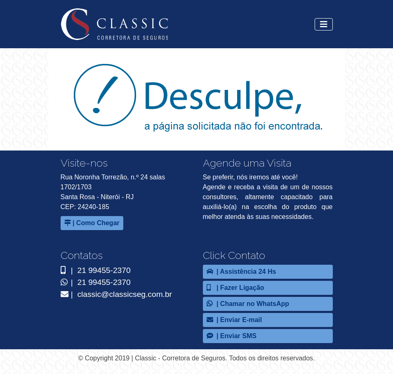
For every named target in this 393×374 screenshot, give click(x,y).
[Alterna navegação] (324, 24)
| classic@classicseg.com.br (116, 294)
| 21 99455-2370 (96, 270)
